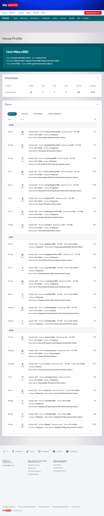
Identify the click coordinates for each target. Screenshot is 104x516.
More (44, 13)
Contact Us (75, 506)
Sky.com (57, 464)
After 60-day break (55, 113)
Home (4, 13)
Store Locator (58, 485)
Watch (28, 13)
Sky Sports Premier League (37, 467)
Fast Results (34, 18)
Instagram (43, 451)
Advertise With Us (60, 488)
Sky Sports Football (35, 470)
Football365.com (8, 473)
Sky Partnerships (59, 479)
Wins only (24, 113)
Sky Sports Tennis (34, 482)
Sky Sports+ (32, 491)
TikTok (29, 451)
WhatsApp (71, 451)
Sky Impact (57, 482)
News (16, 18)
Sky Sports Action (34, 485)
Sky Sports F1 (32, 479)
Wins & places (38, 113)
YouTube (57, 451)
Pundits (86, 18)
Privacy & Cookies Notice (27, 506)
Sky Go (56, 470)
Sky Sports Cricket (34, 473)
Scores (21, 13)
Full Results (46, 18)
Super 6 (5, 467)
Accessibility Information (60, 506)
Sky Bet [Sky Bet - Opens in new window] (72, 18)
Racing (6, 18)
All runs (13, 113)
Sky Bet (36, 13)
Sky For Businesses (60, 476)
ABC (78, 18)
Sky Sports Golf (33, 476)
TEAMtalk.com (7, 470)
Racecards (24, 18)
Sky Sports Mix (33, 497)
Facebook (16, 451)
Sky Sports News (34, 488)
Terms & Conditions (9, 506)
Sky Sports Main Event (35, 464)
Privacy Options (43, 506)
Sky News (57, 467)
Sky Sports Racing (34, 494)
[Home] (10, 5)
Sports (12, 13)
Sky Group (57, 473)
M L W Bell (16, 63)
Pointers (63, 18)
